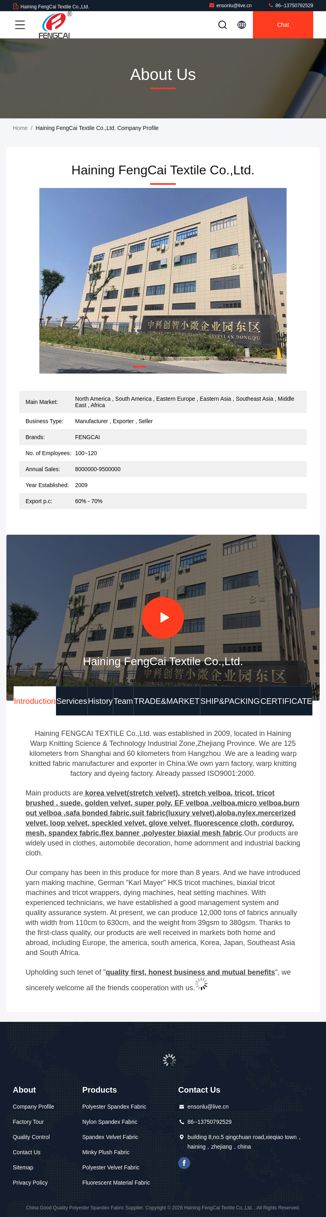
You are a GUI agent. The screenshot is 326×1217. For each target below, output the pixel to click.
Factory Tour (28, 1122)
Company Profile (33, 1106)
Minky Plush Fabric (105, 1152)
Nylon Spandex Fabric (109, 1122)
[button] (139, 367)
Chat (283, 25)
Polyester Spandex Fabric (114, 1106)
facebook (184, 1163)
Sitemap (23, 1167)
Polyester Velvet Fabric (110, 1167)
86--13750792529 (290, 5)
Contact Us (26, 1152)
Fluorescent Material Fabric (116, 1182)
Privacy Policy (30, 1182)
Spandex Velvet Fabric (110, 1137)
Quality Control (31, 1137)
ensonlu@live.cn (230, 5)
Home (20, 128)
